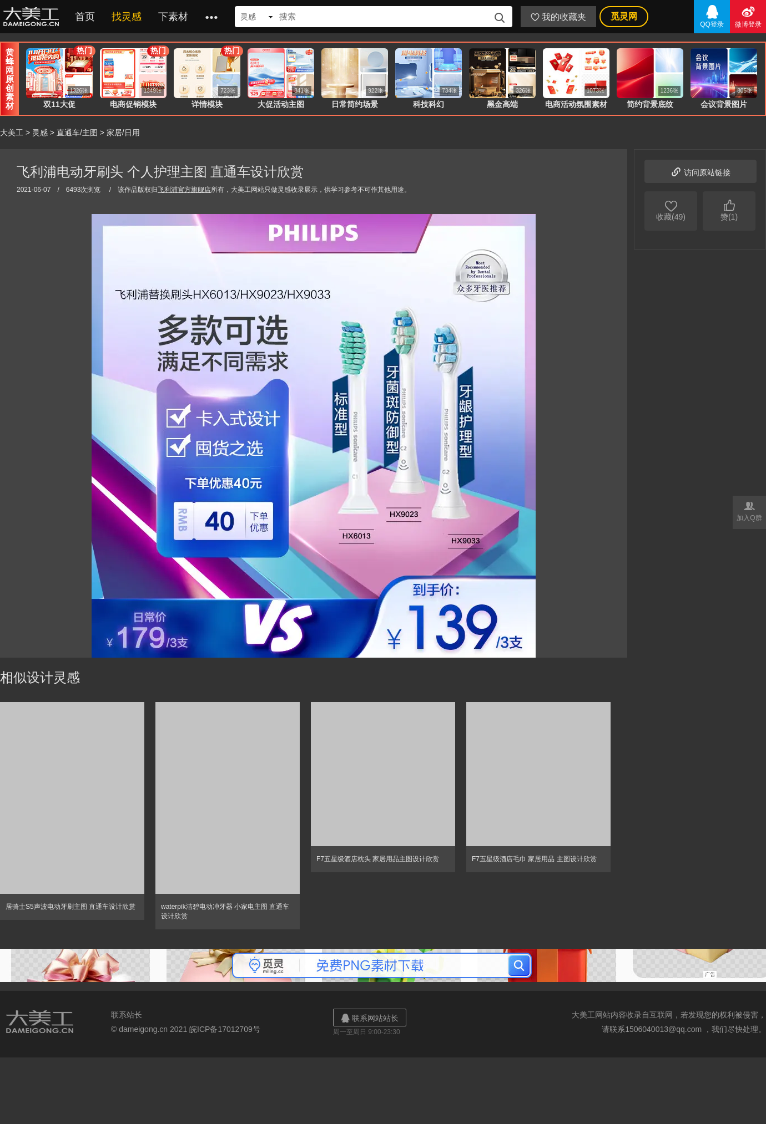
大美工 (33, 16)
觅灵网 (624, 16)
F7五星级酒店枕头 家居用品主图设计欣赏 (377, 859)
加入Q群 (749, 510)
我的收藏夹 (558, 17)
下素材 (173, 16)
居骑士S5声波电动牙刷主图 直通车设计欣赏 (70, 907)
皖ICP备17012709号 (224, 1029)
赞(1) (729, 209)
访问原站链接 (700, 171)
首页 (85, 16)
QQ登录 (712, 15)
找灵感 (127, 16)
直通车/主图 (77, 132)
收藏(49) (671, 209)
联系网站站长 (370, 1018)
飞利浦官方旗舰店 (184, 190)
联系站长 (126, 1014)
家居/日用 (123, 132)
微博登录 (748, 15)
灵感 (40, 132)
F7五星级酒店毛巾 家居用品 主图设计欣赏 (534, 859)
